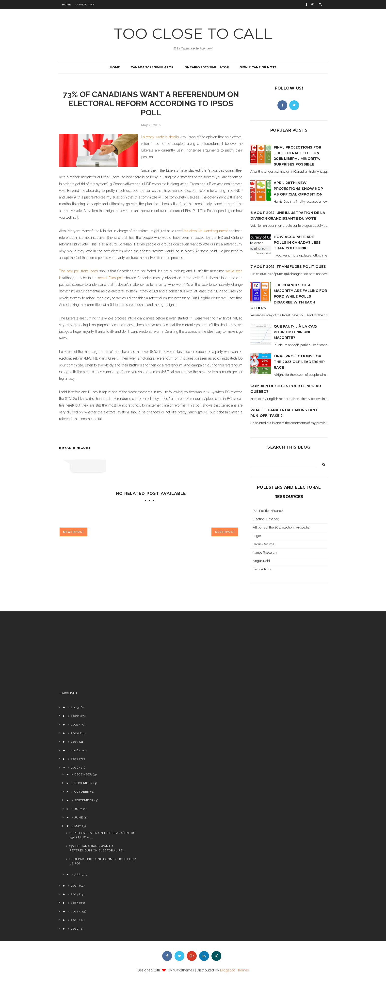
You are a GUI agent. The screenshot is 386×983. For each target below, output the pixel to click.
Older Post (225, 532)
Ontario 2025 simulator (206, 67)
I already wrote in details (160, 137)
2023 (75, 707)
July (78, 809)
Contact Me (85, 4)
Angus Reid (261, 561)
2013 (74, 903)
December (83, 774)
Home (66, 4)
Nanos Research (265, 552)
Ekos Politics (262, 569)
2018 (75, 750)
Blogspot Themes (234, 970)
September (84, 800)
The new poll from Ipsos (78, 271)
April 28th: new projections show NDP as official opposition (298, 188)
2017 (74, 759)
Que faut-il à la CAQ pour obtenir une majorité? (295, 332)
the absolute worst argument (206, 231)
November (83, 783)
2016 (75, 767)
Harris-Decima (263, 544)
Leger (257, 536)
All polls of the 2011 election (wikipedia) (281, 527)
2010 (75, 928)
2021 (75, 724)
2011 (74, 920)
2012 (75, 911)
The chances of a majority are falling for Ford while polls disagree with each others (288, 296)
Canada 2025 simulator (152, 67)
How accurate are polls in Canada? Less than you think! (297, 242)
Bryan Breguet (75, 448)
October (81, 791)
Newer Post (73, 532)
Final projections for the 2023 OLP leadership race (299, 362)
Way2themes (183, 970)
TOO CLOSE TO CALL (193, 34)
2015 (74, 885)
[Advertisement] (98, 653)
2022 (75, 716)
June (78, 817)
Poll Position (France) (268, 511)
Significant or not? (258, 67)
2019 (74, 741)
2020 (75, 733)
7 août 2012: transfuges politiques (288, 266)
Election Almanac (266, 519)
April (79, 874)
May (77, 826)
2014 (74, 894)
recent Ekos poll (110, 278)
